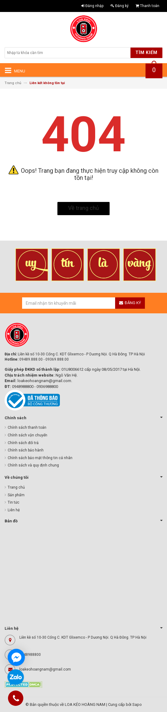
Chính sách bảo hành (26, 450)
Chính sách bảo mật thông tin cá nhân (40, 458)
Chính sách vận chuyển (27, 435)
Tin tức (13, 502)
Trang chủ (16, 487)
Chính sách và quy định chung (33, 465)
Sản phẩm (16, 495)
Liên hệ (14, 510)
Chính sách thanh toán (27, 427)
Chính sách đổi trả (23, 443)
